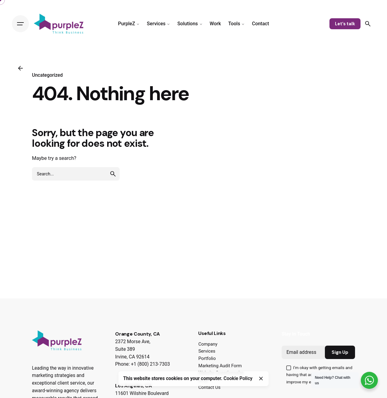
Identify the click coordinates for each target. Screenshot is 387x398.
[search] (113, 174)
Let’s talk (345, 24)
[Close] (261, 378)
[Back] (20, 68)
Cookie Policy (237, 378)
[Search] (368, 23)
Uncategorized (47, 75)
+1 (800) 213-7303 (150, 364)
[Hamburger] (20, 23)
